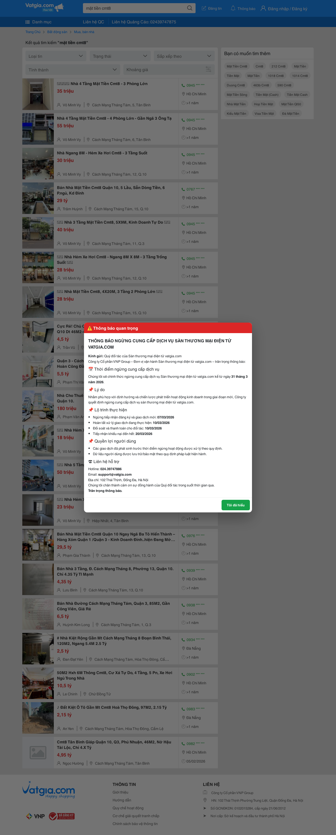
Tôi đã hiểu (236, 504)
